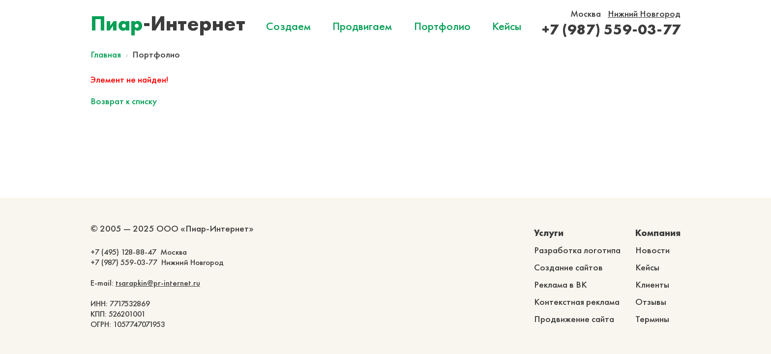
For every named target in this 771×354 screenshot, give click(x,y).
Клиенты (652, 284)
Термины (652, 319)
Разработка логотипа (577, 250)
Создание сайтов (568, 267)
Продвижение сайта (574, 319)
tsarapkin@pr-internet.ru (158, 283)
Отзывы (650, 301)
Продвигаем (362, 26)
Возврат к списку (123, 101)
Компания (658, 233)
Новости (652, 250)
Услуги (548, 233)
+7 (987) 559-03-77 (611, 29)
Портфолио (442, 26)
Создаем (288, 26)
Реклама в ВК (560, 284)
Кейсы (506, 26)
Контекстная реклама (577, 301)
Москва (585, 13)
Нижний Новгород (644, 13)
